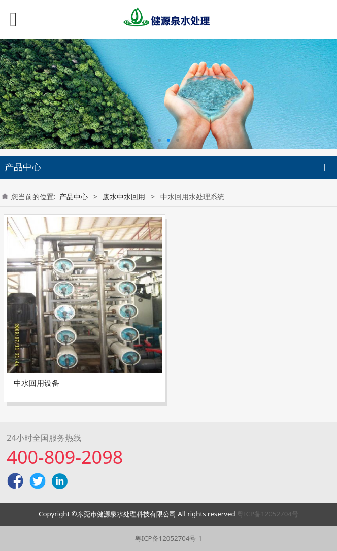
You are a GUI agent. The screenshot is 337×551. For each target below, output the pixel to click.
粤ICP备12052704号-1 (169, 538)
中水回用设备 (36, 382)
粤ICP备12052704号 (267, 514)
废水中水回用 (124, 196)
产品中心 (73, 196)
